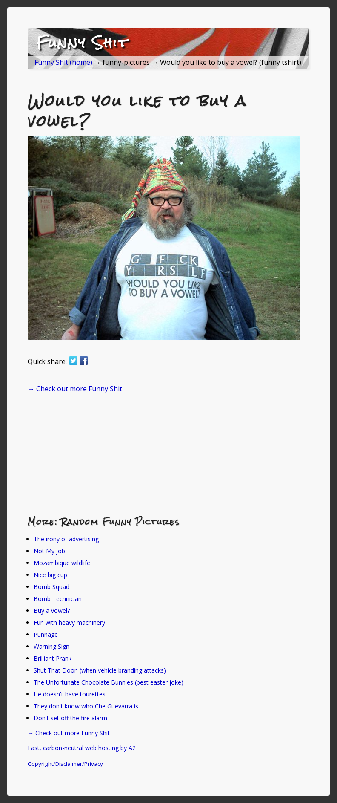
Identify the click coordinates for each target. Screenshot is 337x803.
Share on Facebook (84, 360)
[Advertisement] (91, 454)
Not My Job (49, 551)
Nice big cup (50, 575)
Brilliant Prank (52, 658)
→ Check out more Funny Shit (75, 388)
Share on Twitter (73, 360)
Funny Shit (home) (63, 62)
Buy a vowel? (52, 611)
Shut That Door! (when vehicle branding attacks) (100, 670)
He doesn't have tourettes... (71, 694)
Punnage (46, 634)
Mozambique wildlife (62, 563)
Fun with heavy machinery (69, 622)
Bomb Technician (58, 599)
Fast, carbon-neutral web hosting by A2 (82, 748)
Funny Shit (82, 42)
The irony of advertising (66, 539)
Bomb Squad (51, 587)
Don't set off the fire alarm (70, 718)
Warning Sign (51, 646)
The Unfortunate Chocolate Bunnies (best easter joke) (108, 682)
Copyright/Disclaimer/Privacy (65, 764)
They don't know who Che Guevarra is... (88, 706)
